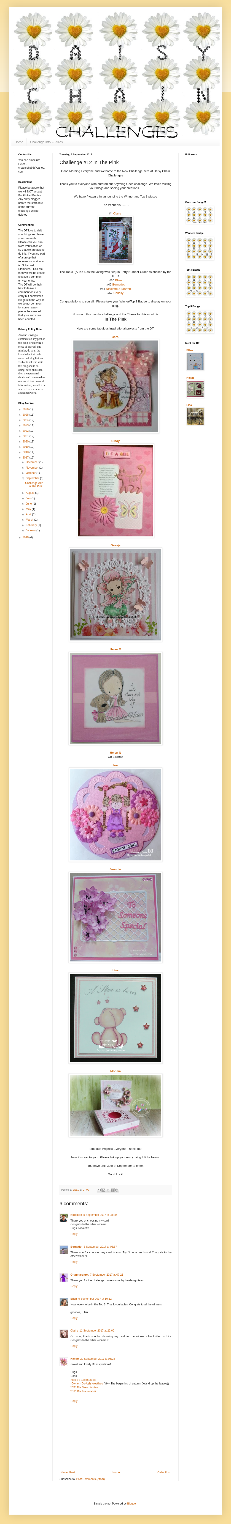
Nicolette (76, 1214)
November (32, 467)
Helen (190, 377)
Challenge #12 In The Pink (34, 484)
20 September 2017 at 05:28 (97, 1358)
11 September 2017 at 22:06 (96, 1330)
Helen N (115, 752)
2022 (26, 430)
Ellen (118, 280)
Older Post (163, 1472)
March (30, 519)
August (30, 492)
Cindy (115, 441)
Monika (115, 1071)
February (32, 525)
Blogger (132, 1503)
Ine (115, 765)
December (32, 462)
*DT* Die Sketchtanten (84, 1387)
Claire (117, 213)
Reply (74, 1234)
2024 (26, 420)
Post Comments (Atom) (90, 1479)
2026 (26, 409)
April (29, 514)
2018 (26, 452)
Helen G (115, 649)
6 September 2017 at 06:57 (100, 1246)
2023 (26, 425)
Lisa (115, 970)
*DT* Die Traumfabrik (83, 1391)
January (31, 530)
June (29, 503)
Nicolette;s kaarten (118, 289)
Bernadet (118, 284)
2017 (26, 457)
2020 (26, 441)
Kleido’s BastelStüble (83, 1379)
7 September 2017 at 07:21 (106, 1274)
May (29, 509)
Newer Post (68, 1472)
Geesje (115, 545)
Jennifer (115, 869)
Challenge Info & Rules (46, 142)
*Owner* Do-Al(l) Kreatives (87, 1383)
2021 (26, 436)
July (29, 498)
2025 (26, 414)
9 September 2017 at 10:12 (95, 1298)
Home (19, 142)
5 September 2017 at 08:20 (100, 1214)
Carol (115, 337)
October (31, 473)
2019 (26, 446)
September (33, 478)
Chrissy (118, 293)
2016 (26, 537)
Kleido (74, 1358)
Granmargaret (79, 1274)
